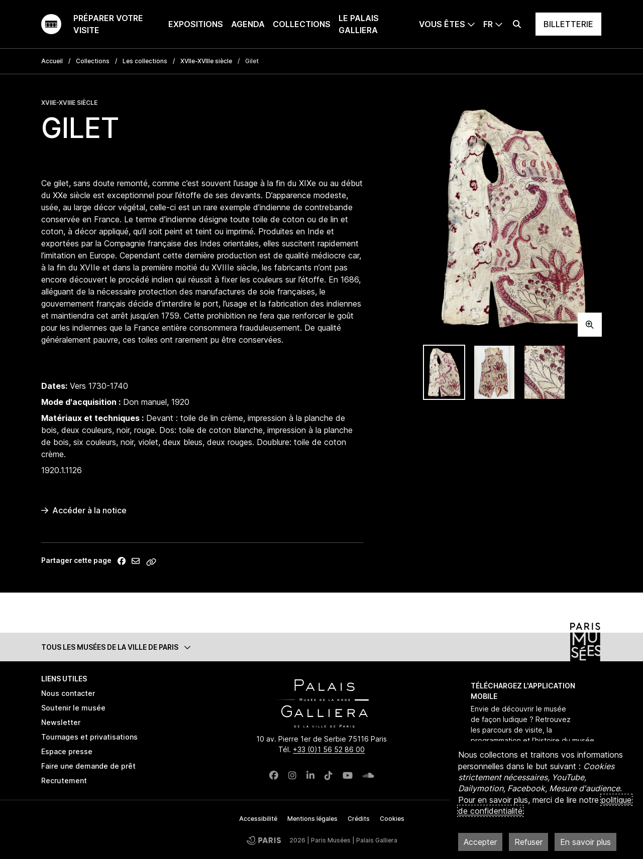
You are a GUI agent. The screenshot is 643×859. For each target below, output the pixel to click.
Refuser (528, 842)
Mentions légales (312, 818)
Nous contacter (68, 693)
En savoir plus (585, 842)
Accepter (480, 842)
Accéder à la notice (84, 510)
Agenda (248, 24)
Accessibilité (258, 818)
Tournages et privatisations (89, 737)
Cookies (392, 818)
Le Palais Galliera (359, 24)
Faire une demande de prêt (88, 766)
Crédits (359, 818)
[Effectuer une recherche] (517, 24)
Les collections (145, 61)
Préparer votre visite (108, 24)
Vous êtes (442, 24)
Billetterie (568, 24)
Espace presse (66, 751)
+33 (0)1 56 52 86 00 (329, 749)
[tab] (444, 372)
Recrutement (64, 780)
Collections (302, 24)
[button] (321, 647)
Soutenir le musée (73, 707)
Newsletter (60, 722)
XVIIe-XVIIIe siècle (206, 61)
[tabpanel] (512, 217)
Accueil (52, 61)
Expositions (195, 24)
